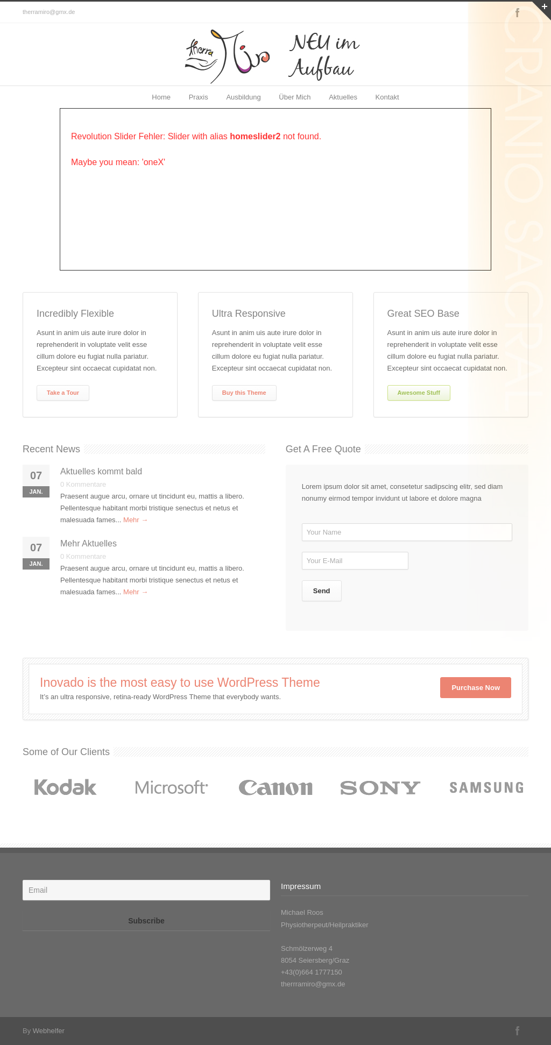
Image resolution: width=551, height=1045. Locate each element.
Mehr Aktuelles (88, 543)
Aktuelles (343, 97)
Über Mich (294, 97)
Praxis (198, 97)
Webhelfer (49, 1031)
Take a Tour (63, 392)
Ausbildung (243, 97)
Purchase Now (475, 688)
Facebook (517, 12)
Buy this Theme (244, 392)
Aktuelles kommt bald (101, 471)
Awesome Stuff (419, 392)
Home (161, 97)
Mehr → (135, 520)
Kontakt (387, 97)
